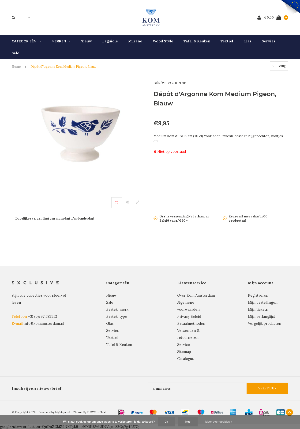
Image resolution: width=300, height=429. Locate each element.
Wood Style (163, 41)
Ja (166, 421)
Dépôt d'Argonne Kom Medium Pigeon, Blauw (63, 67)
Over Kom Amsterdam (196, 295)
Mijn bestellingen (263, 302)
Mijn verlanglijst (261, 316)
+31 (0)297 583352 (42, 316)
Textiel (227, 41)
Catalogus (185, 358)
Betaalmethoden (191, 323)
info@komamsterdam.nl (44, 323)
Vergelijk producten (264, 323)
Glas (247, 41)
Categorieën (26, 41)
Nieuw (86, 41)
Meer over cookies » (218, 421)
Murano (135, 41)
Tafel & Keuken (197, 41)
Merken (61, 41)
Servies (268, 41)
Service (183, 344)
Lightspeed (62, 412)
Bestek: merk (117, 309)
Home (16, 67)
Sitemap (184, 351)
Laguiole (110, 41)
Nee (188, 421)
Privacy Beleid (189, 316)
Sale (15, 53)
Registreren (258, 295)
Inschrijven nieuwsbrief (36, 388)
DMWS (92, 412)
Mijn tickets (258, 309)
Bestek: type (116, 316)
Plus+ (103, 412)
